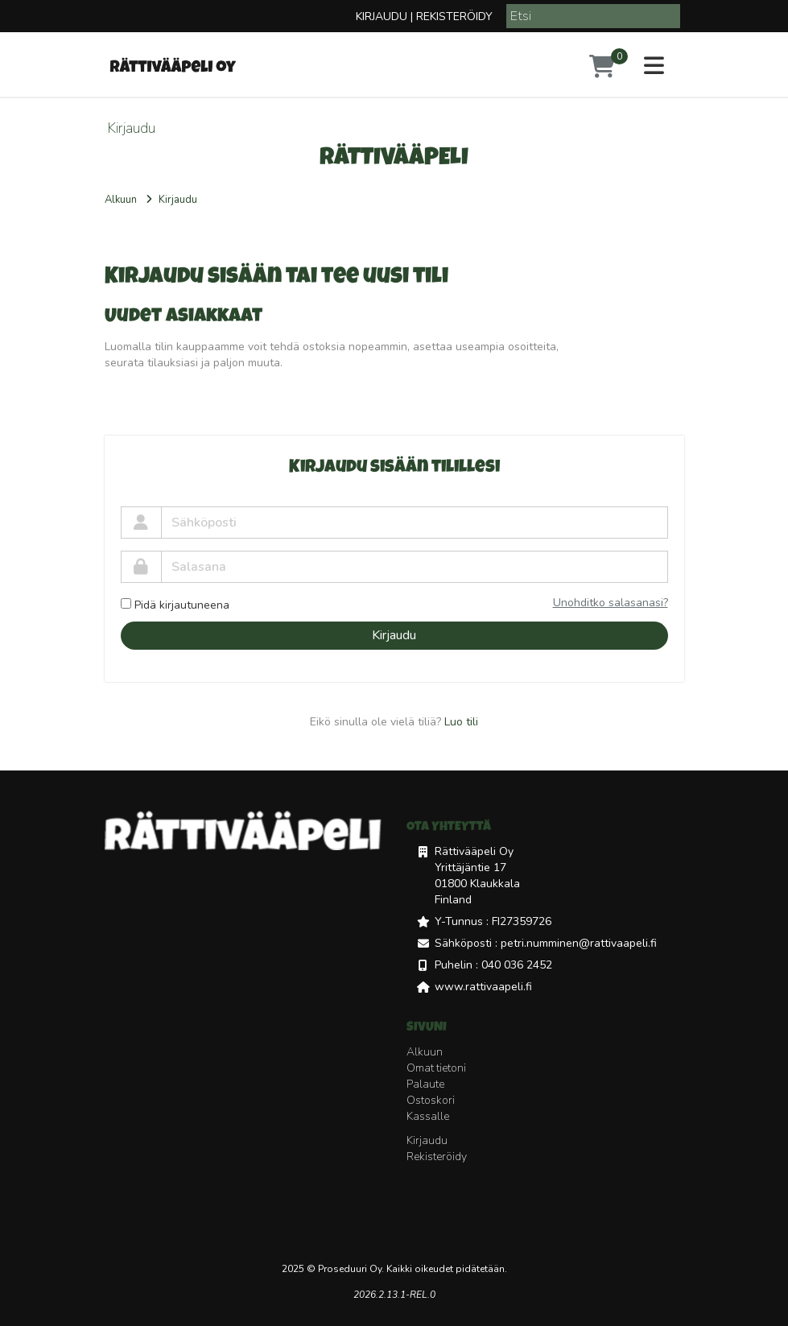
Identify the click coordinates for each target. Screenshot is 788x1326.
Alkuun (121, 199)
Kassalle (427, 1116)
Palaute (425, 1084)
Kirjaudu (381, 16)
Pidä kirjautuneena (175, 605)
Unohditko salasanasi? (610, 602)
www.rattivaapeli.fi (483, 986)
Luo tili (461, 721)
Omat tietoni (436, 1068)
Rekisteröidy (454, 16)
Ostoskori (430, 1100)
